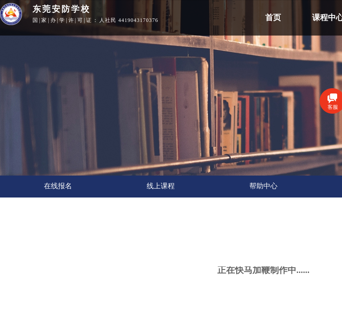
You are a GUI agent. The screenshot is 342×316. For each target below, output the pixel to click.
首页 (273, 17)
